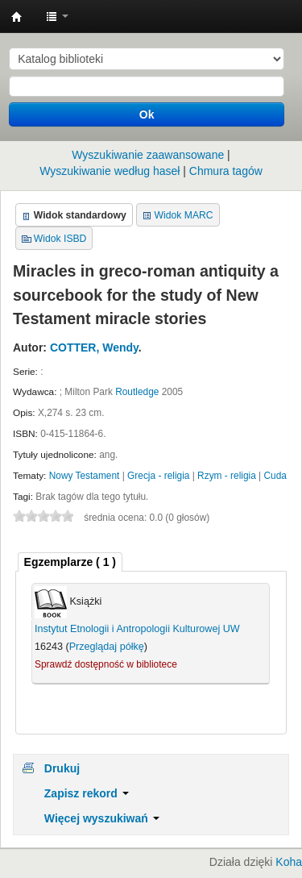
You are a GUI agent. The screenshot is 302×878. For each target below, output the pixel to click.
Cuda (275, 475)
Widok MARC (184, 215)
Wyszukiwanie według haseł (109, 170)
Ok (147, 114)
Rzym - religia (226, 475)
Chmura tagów (226, 170)
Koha (288, 861)
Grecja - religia (158, 475)
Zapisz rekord (86, 793)
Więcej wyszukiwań (101, 818)
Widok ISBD (60, 238)
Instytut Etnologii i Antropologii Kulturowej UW (17, 17)
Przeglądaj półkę (106, 646)
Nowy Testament (84, 475)
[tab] (70, 562)
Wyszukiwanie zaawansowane (148, 154)
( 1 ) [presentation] (70, 562)
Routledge (137, 391)
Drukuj (62, 768)
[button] (57, 16)
